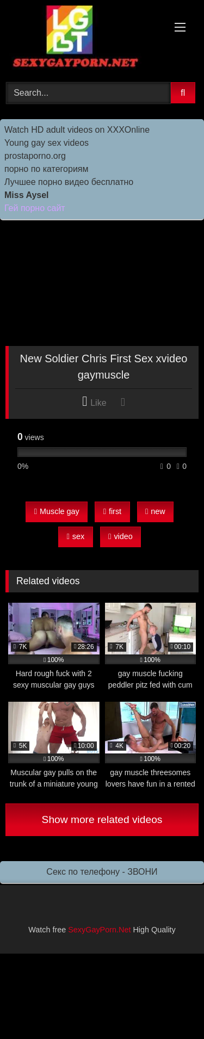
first (112, 511)
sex (76, 536)
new (155, 511)
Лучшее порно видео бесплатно (68, 182)
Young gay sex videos (46, 142)
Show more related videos (102, 819)
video (120, 536)
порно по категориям (46, 169)
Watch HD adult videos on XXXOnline (77, 129)
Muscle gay (56, 511)
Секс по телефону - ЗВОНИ (101, 871)
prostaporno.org (35, 155)
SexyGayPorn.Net (99, 929)
